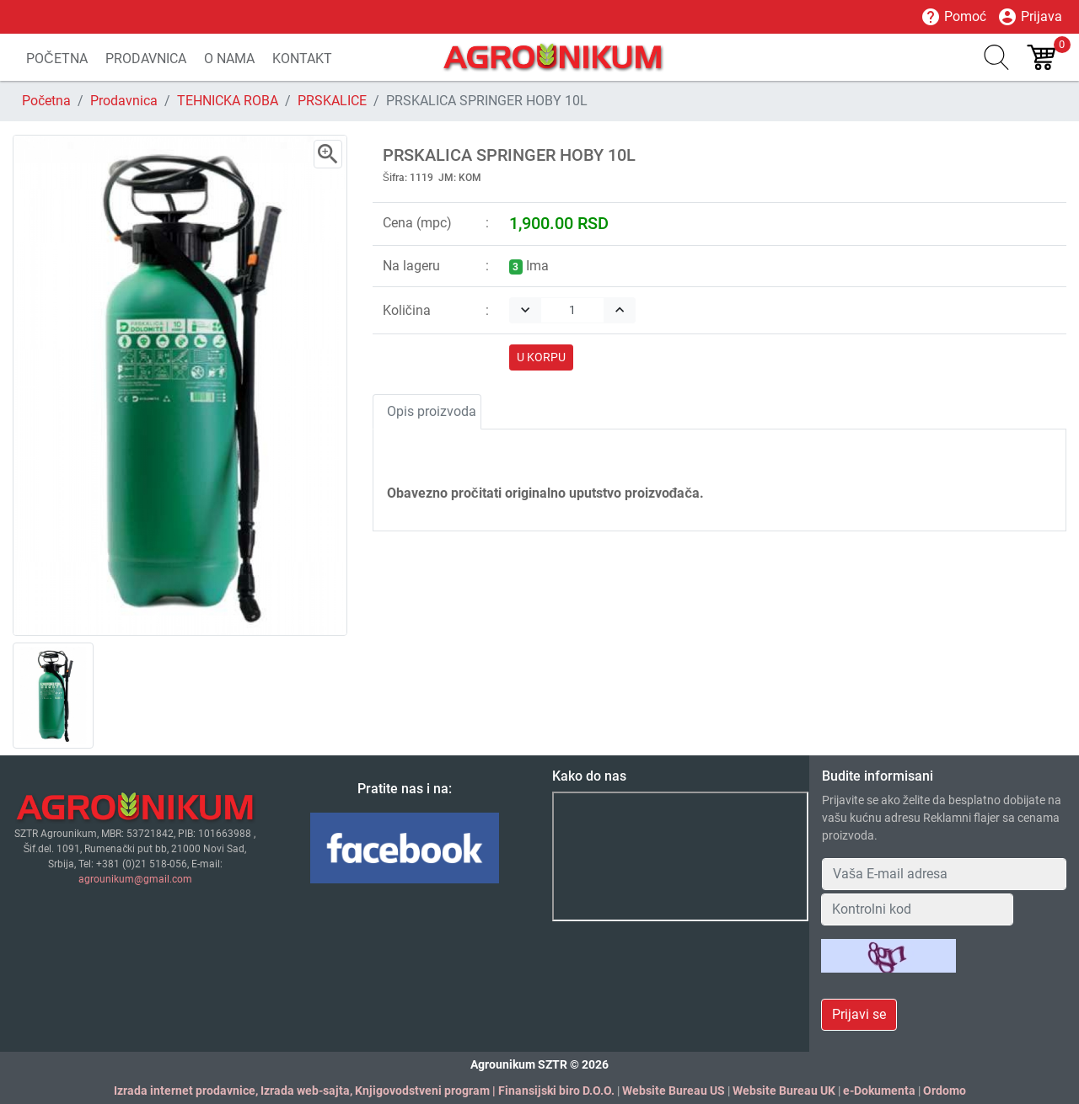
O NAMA (229, 59)
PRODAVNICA (145, 59)
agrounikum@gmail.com (135, 879)
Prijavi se (859, 1014)
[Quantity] (572, 310)
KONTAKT (302, 59)
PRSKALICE (332, 101)
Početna (46, 101)
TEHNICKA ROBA (227, 101)
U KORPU (541, 357)
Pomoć (953, 17)
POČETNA (57, 59)
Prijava (1029, 17)
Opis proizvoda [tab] (431, 411)
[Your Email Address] (944, 874)
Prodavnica (124, 101)
